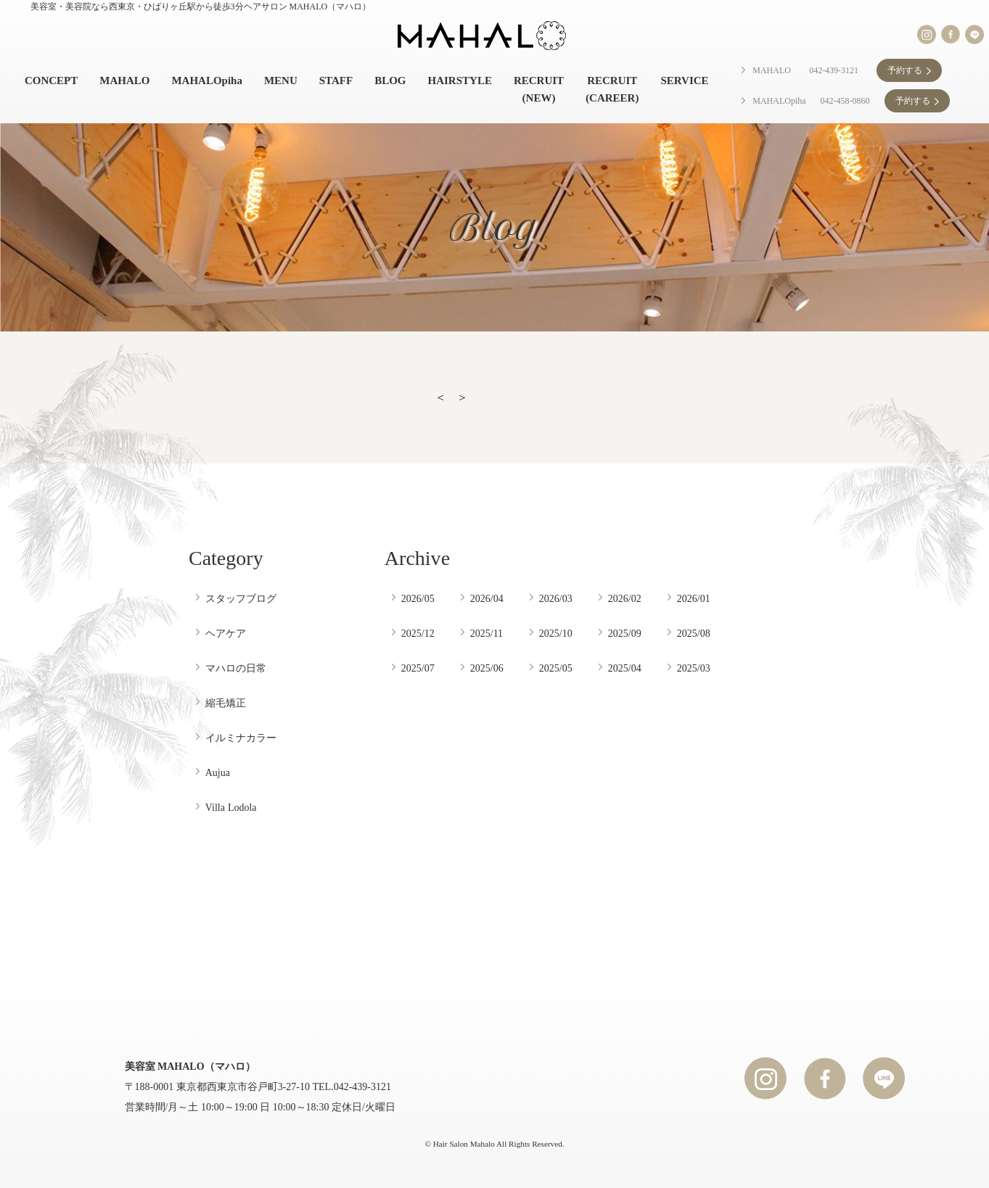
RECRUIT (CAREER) (612, 89)
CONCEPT (51, 80)
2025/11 (486, 633)
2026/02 (624, 598)
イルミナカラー (240, 738)
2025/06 (487, 668)
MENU (280, 80)
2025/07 (418, 668)
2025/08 (693, 633)
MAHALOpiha (206, 80)
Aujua (217, 772)
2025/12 (418, 633)
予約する (904, 70)
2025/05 (556, 668)
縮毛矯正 (225, 703)
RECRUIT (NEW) (539, 89)
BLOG (390, 80)
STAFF (336, 80)
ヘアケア (225, 633)
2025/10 (556, 633)
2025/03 (693, 668)
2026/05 (418, 598)
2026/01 (693, 598)
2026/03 (556, 598)
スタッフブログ (240, 598)
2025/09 (624, 633)
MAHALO (124, 80)
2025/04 (624, 668)
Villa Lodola (231, 807)
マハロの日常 (235, 668)
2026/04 (487, 598)
